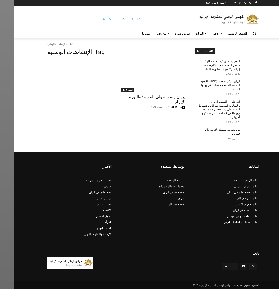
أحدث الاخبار (114, 90)
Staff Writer (161, 107)
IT (103, 18)
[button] (240, 33)
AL (96, 18)
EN (125, 18)
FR (117, 18)
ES (89, 18)
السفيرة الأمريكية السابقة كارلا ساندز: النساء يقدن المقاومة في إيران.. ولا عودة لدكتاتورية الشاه (208, 65)
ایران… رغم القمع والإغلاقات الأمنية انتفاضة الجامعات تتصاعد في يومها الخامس (206, 85)
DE (110, 18)
